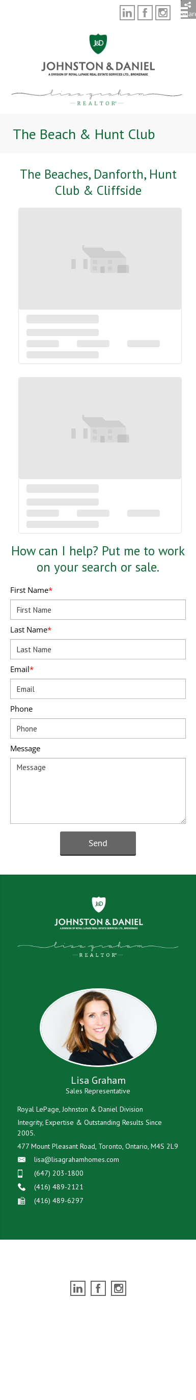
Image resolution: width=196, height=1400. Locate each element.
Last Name (30, 629)
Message (25, 748)
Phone (21, 709)
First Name (31, 590)
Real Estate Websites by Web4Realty (77, 1316)
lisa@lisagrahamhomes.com (76, 1159)
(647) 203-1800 (58, 1173)
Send (98, 843)
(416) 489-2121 (58, 1186)
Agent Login (156, 1316)
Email (22, 669)
